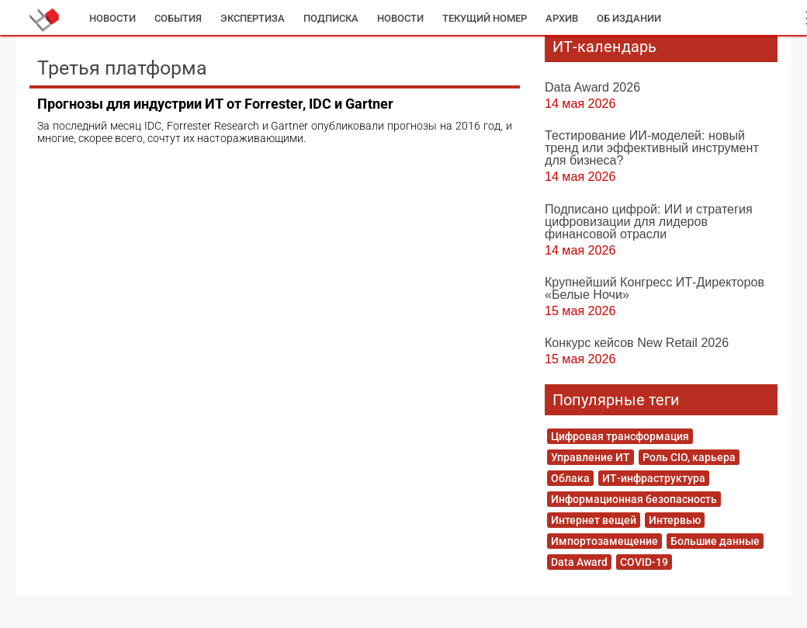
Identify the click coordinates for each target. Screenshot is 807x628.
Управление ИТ (590, 457)
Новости (112, 18)
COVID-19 (644, 562)
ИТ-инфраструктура (653, 478)
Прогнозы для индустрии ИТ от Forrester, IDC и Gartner (215, 103)
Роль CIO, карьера (689, 457)
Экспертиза (252, 18)
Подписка (330, 18)
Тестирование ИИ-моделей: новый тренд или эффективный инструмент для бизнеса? (652, 147)
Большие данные (715, 541)
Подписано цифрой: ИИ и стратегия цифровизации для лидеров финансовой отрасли (649, 221)
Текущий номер (484, 18)
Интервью (675, 520)
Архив (562, 18)
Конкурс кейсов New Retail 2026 (637, 342)
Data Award (579, 562)
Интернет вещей (593, 520)
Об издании (629, 18)
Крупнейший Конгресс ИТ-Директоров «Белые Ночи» (654, 288)
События (178, 18)
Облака (570, 478)
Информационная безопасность (634, 499)
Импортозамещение (604, 541)
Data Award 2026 (592, 87)
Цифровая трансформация (620, 436)
